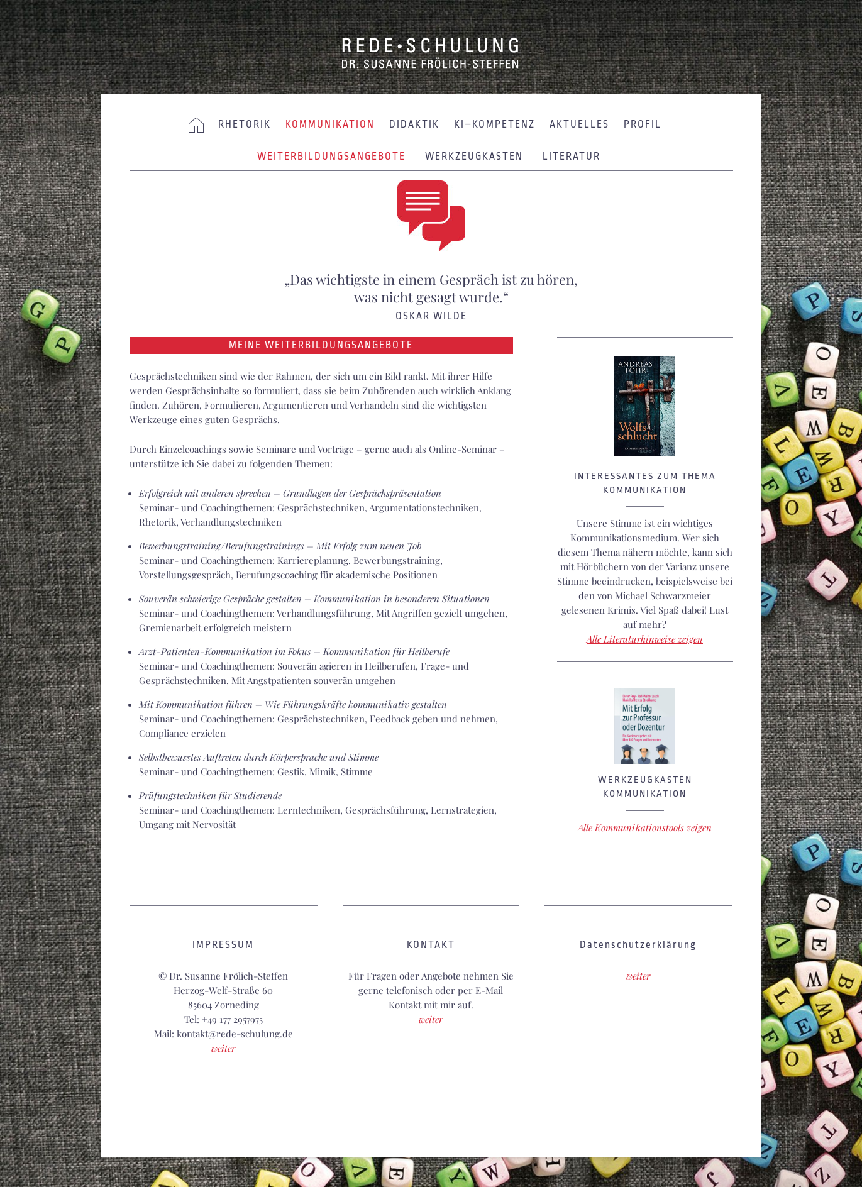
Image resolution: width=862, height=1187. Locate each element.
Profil (642, 124)
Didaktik (414, 124)
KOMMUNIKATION (330, 124)
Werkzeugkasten (474, 156)
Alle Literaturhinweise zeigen (645, 638)
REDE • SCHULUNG (431, 53)
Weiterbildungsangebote (331, 156)
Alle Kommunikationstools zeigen (645, 827)
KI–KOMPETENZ (494, 124)
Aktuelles (579, 124)
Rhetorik (244, 124)
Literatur (571, 156)
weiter (223, 1048)
